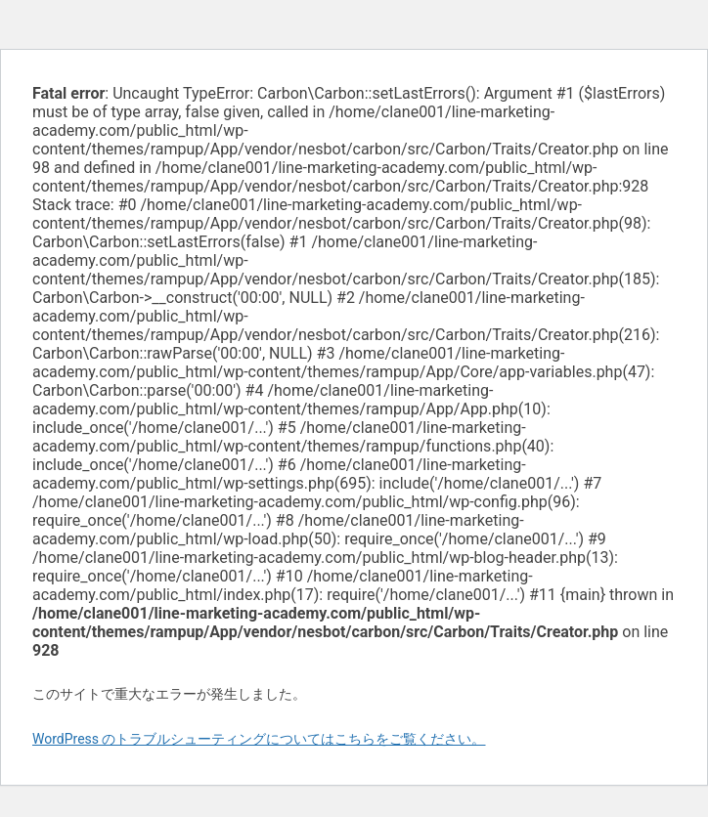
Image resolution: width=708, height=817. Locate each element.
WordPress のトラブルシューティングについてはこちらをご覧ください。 (259, 739)
